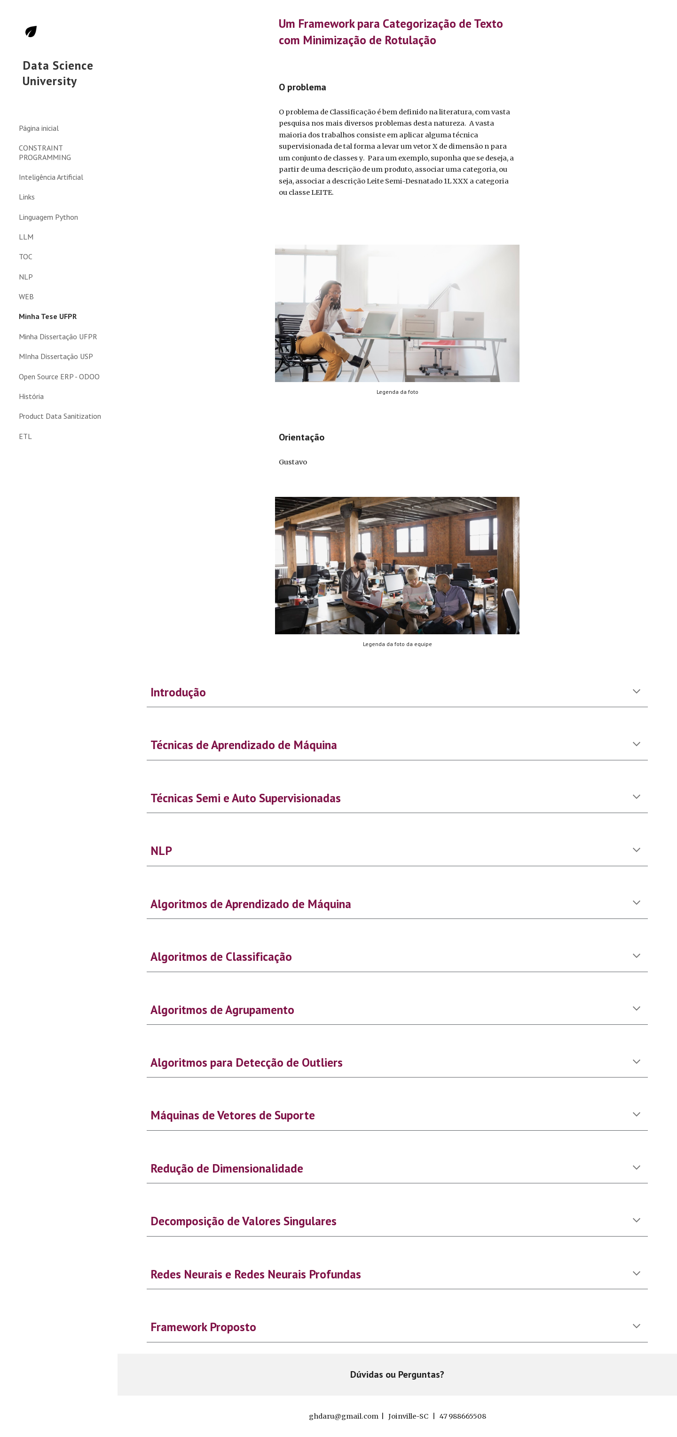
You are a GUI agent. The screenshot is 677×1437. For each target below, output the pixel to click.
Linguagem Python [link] (48, 217)
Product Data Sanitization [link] (60, 416)
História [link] (31, 396)
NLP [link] (26, 276)
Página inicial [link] (39, 128)
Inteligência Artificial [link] (51, 177)
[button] (665, 13)
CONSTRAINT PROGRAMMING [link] (45, 152)
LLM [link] (26, 236)
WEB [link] (26, 296)
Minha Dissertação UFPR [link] (58, 336)
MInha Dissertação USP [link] (56, 356)
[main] (397, 31)
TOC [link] (25, 256)
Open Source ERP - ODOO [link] (59, 376)
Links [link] (27, 196)
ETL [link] (25, 436)
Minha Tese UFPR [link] (48, 316)
